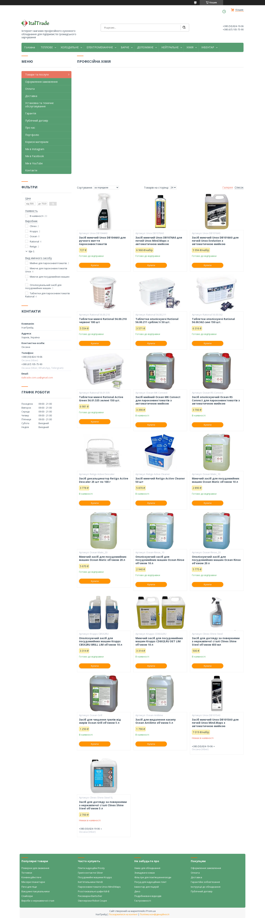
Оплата (30, 88)
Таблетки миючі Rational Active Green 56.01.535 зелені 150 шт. (101, 398)
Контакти (31, 170)
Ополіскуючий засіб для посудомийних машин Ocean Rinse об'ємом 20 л (216, 560)
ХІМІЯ (190, 47)
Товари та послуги (37, 74)
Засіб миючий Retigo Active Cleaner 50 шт (160, 480)
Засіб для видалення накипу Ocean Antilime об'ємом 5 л (155, 721)
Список (239, 187)
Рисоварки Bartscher (90, 896)
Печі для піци (29, 886)
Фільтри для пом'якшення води (152, 877)
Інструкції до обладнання (205, 886)
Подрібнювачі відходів (147, 896)
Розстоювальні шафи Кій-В (93, 891)
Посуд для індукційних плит (150, 882)
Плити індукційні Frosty (91, 868)
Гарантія (30, 113)
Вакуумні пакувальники (35, 891)
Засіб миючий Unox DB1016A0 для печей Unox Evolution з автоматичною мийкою (215, 241)
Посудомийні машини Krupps (95, 877)
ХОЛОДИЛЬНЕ (70, 47)
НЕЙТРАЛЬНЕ (170, 47)
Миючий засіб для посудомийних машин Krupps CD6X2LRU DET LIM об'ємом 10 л (159, 641)
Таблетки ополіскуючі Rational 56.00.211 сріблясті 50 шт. (156, 320)
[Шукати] (184, 27)
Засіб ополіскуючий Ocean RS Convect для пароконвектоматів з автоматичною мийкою (216, 400)
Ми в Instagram (34, 149)
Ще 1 (31, 251)
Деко (137, 891)
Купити (95, 265)
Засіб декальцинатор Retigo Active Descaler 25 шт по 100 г (103, 480)
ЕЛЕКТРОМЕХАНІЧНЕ (100, 47)
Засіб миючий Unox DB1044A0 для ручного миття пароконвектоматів (102, 241)
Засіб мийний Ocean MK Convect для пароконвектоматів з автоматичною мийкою (157, 400)
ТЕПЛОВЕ (47, 47)
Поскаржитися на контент (123, 914)
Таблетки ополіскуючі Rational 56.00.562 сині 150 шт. (213, 320)
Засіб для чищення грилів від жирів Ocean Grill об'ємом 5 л (100, 721)
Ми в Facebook (34, 156)
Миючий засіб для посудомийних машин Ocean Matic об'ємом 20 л (102, 558)
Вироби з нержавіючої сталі (37, 900)
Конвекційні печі (31, 877)
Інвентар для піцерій (146, 886)
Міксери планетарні (33, 882)
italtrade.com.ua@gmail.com (37, 377)
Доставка (31, 96)
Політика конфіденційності (154, 914)
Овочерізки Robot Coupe (92, 900)
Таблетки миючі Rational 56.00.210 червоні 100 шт (103, 320)
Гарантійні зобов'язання (205, 882)
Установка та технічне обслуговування (39, 104)
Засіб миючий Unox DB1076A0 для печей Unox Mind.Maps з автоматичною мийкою (158, 241)
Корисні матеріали (36, 142)
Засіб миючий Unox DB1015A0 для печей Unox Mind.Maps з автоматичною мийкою (215, 723)
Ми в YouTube (34, 163)
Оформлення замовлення (41, 81)
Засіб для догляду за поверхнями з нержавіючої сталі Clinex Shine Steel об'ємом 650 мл (216, 641)
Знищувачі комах (144, 872)
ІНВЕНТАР (207, 47)
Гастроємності (142, 900)
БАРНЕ (125, 47)
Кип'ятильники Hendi (90, 882)
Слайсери (27, 896)
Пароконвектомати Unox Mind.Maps (99, 886)
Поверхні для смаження (35, 868)
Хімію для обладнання (147, 868)
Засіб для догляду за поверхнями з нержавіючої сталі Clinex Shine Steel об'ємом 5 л (103, 805)
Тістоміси (26, 872)
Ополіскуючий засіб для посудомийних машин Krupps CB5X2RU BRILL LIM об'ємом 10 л (100, 641)
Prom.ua (151, 911)
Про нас (30, 127)
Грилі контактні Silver (90, 872)
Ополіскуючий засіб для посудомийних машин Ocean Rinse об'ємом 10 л (159, 560)
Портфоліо (32, 135)
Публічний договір (36, 120)
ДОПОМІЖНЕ (145, 47)
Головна (29, 47)
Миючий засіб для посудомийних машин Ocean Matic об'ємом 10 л (215, 480)
